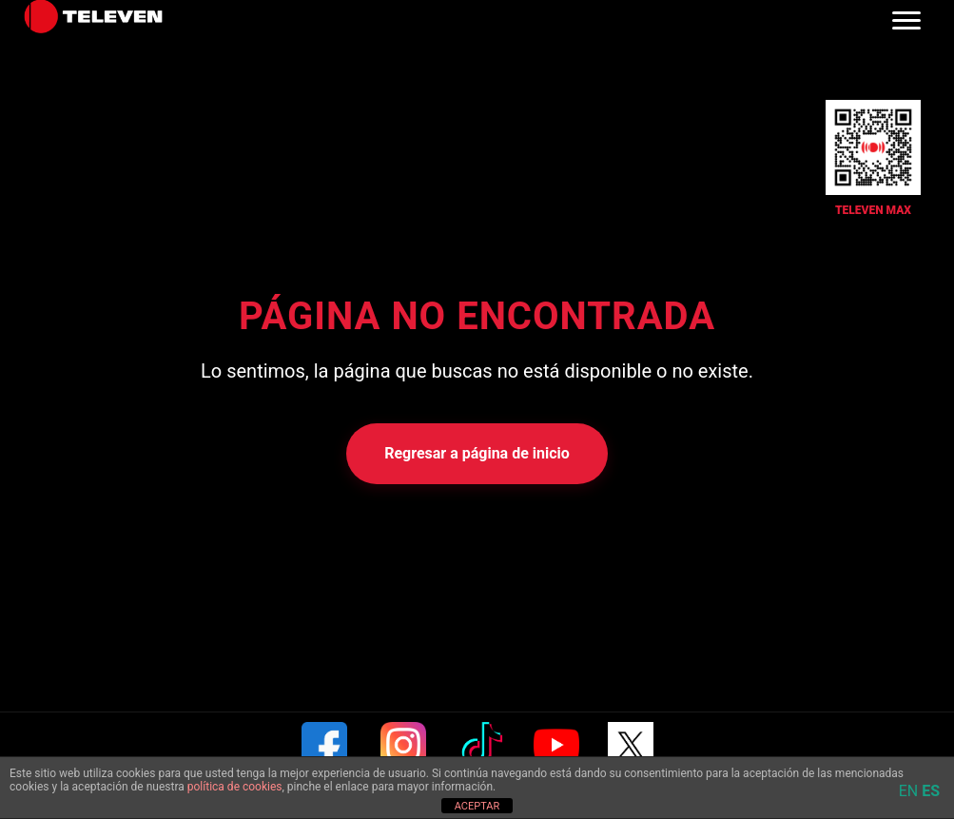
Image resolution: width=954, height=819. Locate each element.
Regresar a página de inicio (477, 453)
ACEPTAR (477, 806)
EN (909, 791)
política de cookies (234, 786)
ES (931, 791)
